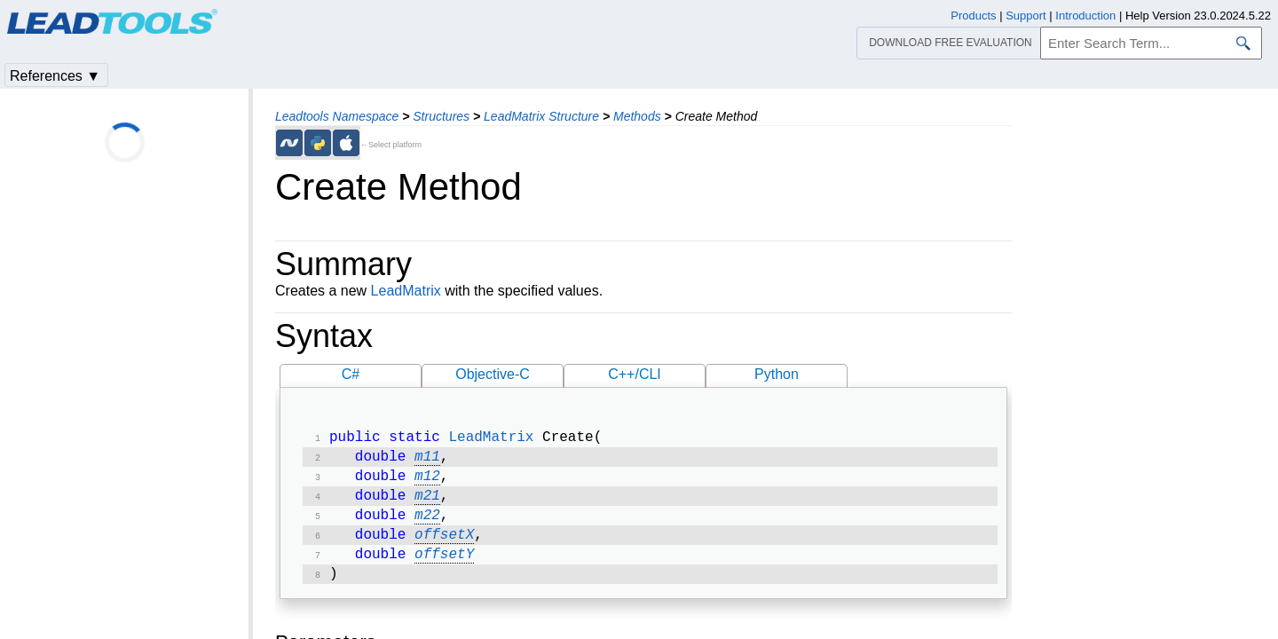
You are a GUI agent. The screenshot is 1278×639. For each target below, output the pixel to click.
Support (1026, 15)
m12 (427, 482)
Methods (637, 116)
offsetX (444, 546)
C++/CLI (634, 374)
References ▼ (55, 75)
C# (350, 374)
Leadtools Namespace (336, 116)
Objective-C (492, 374)
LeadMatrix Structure (541, 116)
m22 (427, 524)
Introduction (1085, 15)
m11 (427, 460)
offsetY (444, 567)
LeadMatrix (406, 290)
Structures (441, 116)
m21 (427, 503)
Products (973, 15)
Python (776, 374)
